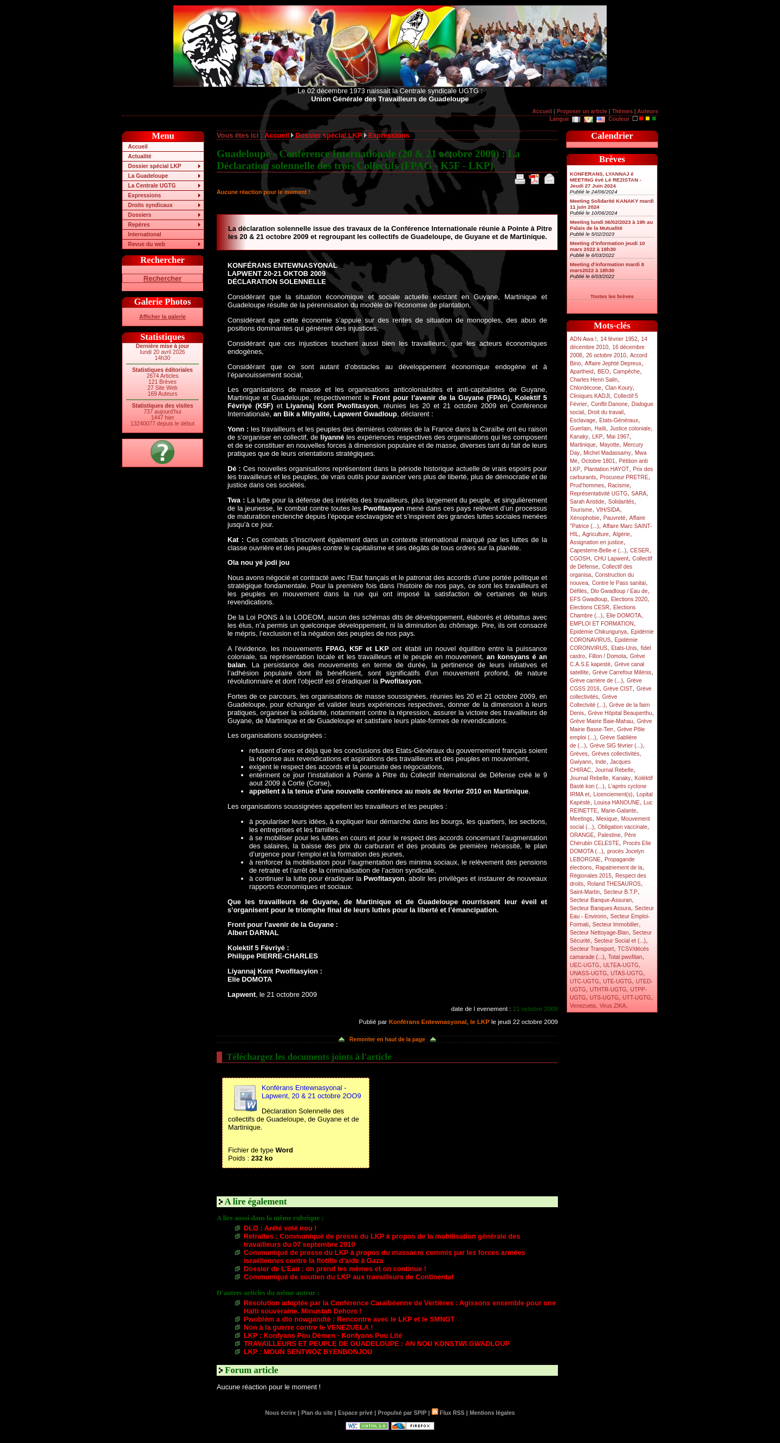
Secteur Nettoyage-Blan (599, 933)
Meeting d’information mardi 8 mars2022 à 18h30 (607, 267)
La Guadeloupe (148, 176)
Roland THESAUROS (614, 884)
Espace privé (355, 1413)
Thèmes (622, 111)
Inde (600, 762)
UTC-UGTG (584, 981)
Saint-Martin (585, 892)
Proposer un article (582, 111)
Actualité (139, 156)
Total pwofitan (625, 957)
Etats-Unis (624, 648)
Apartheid (582, 372)
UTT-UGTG (636, 998)
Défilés (578, 591)
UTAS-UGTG (626, 973)
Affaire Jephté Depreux (613, 363)
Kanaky (579, 437)
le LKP (480, 1022)
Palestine (608, 835)
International (144, 234)
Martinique (583, 445)
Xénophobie (585, 518)
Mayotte (609, 445)
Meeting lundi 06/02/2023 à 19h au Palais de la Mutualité (611, 225)
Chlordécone (585, 388)
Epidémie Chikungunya (598, 632)
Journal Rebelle (614, 770)
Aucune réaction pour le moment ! (263, 192)
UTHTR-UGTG (608, 990)
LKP (597, 437)
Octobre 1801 (598, 461)
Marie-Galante (618, 811)
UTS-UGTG (604, 998)
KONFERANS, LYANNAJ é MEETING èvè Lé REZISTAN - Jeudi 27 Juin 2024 (605, 180)
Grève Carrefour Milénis (622, 672)
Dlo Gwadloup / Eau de (618, 591)
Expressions (144, 195)
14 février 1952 (618, 339)
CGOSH (580, 559)
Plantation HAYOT (606, 469)
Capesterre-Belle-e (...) (598, 550)
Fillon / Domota (607, 656)
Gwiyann (581, 762)
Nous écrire (280, 1413)
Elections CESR (589, 607)
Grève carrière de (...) (596, 681)
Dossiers (139, 215)
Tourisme (581, 510)
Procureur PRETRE (624, 477)
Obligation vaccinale (622, 827)
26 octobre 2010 (606, 355)
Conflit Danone (609, 404)
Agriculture (595, 534)
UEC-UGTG (585, 965)
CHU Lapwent (611, 559)
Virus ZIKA (613, 1006)
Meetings (581, 819)
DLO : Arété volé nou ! (280, 1228)
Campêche (626, 372)
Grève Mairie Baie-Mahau (601, 721)
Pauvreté (614, 518)
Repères (139, 225)
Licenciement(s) (613, 794)
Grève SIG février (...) (616, 746)
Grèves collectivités (615, 754)
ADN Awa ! (583, 339)
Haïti (600, 428)
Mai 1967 (618, 437)
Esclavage (582, 420)
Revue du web (146, 244)
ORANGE (582, 835)
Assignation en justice (596, 542)
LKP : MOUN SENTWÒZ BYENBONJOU (308, 1352)
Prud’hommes (587, 485)
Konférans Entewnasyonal (428, 1022)
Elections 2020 (629, 599)
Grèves (579, 754)
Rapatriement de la (619, 868)
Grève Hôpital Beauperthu (620, 713)
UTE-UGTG (617, 981)
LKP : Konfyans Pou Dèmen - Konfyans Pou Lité (323, 1335)
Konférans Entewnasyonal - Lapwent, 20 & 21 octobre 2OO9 (311, 1092)
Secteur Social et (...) (620, 941)
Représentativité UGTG (598, 494)
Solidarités (621, 502)
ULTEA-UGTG (621, 965)
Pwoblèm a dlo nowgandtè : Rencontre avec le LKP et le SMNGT (349, 1319)
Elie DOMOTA (623, 616)
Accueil (542, 111)
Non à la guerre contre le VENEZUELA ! (308, 1327)
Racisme (618, 485)
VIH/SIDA (608, 510)
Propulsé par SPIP (402, 1413)
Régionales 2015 (591, 876)
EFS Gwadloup (588, 599)
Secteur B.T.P (620, 892)
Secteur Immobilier (616, 924)
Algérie (621, 534)
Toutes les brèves (612, 296)
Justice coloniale (630, 428)
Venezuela (583, 1006)
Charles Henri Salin (594, 380)
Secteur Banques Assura (600, 908)
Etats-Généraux (618, 420)
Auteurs (647, 111)
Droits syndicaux (150, 205)
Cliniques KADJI (590, 396)
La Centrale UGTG (152, 186)
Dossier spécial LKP (154, 166)
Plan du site (317, 1413)
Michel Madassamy (607, 453)
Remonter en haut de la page (387, 1039)
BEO (603, 372)
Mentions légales (492, 1413)
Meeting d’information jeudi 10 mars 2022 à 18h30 (607, 246)
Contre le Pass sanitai (619, 583)
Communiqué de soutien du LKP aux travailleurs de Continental (348, 1277)
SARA (639, 494)
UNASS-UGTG (588, 973)
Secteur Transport (592, 949)
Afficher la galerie (162, 317)
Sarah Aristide (587, 502)
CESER (639, 550)
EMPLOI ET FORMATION (602, 624)
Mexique (607, 819)
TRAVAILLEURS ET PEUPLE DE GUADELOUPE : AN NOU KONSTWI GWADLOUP (377, 1343)
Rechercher (162, 278)
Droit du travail (605, 412)
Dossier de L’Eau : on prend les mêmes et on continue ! (335, 1269)
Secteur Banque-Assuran (601, 900)
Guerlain (580, 428)
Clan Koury (619, 388)
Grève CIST (618, 689)
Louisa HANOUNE (617, 803)
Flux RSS (448, 1413)
